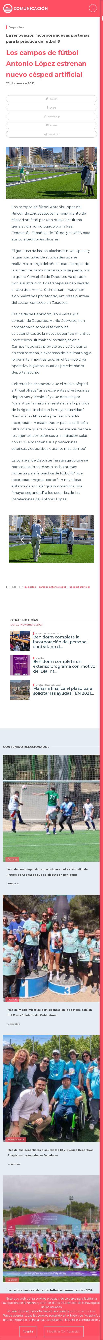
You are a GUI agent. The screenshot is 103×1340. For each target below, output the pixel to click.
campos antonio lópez (52, 586)
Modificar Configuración (63, 1331)
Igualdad (40, 658)
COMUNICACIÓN (31, 8)
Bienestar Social (16, 1139)
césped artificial (79, 586)
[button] (51, 98)
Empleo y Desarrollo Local (48, 633)
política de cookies (83, 1311)
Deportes (16, 27)
